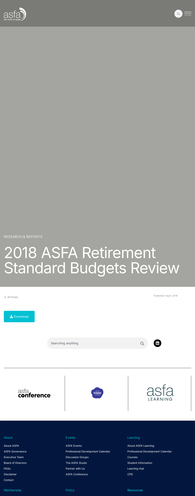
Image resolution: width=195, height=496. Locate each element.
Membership (13, 490)
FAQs (7, 468)
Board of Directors (15, 462)
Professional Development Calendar (88, 451)
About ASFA (11, 445)
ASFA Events (74, 445)
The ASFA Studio (76, 462)
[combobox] (97, 343)
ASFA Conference (77, 474)
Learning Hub (135, 468)
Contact (9, 480)
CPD (130, 474)
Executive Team (14, 457)
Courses (132, 457)
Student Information (139, 462)
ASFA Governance (15, 451)
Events (70, 437)
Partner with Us (75, 468)
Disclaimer (10, 474)
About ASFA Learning (140, 445)
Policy (70, 490)
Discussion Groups (77, 457)
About (8, 437)
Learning (133, 437)
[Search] (142, 343)
